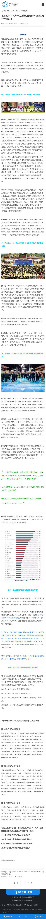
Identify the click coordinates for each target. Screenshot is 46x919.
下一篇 (30, 883)
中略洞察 (24, 11)
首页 (12, 11)
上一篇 (16, 883)
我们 (17, 11)
